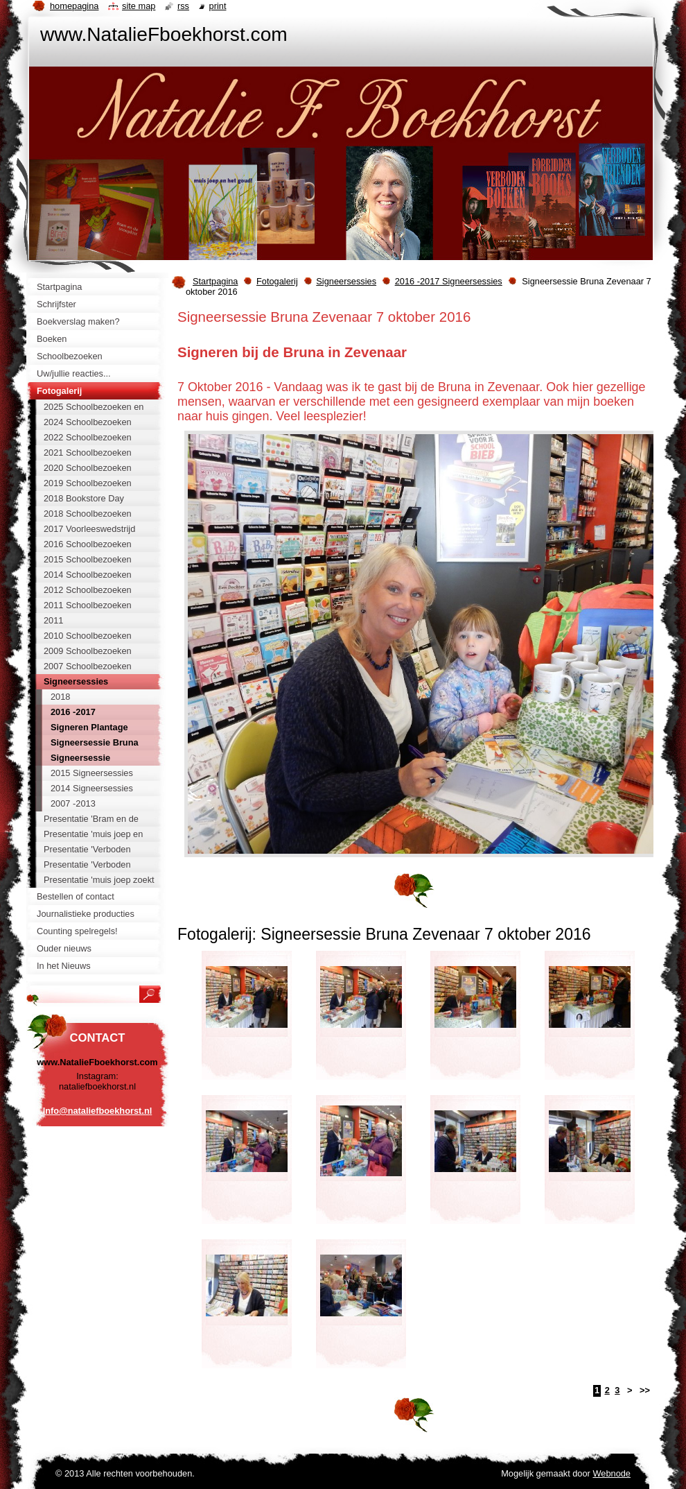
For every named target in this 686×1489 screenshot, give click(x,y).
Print (218, 6)
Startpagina (215, 281)
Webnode (611, 1473)
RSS (183, 6)
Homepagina (74, 6)
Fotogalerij (277, 281)
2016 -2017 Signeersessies (448, 281)
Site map (138, 6)
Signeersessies (346, 281)
